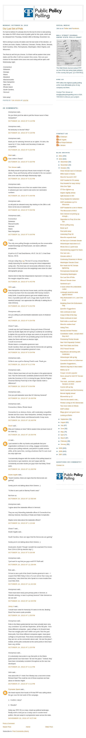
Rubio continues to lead (68, 318)
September (65, 419)
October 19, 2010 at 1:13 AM (21, 523)
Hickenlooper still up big (68, 357)
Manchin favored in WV (68, 177)
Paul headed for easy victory (70, 183)
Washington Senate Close (69, 262)
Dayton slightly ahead (67, 193)
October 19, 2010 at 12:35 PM (22, 601)
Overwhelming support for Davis (71, 250)
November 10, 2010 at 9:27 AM (22, 718)
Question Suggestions (68, 309)
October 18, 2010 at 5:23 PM (21, 150)
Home (28, 727)
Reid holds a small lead (68, 321)
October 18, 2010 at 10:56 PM (22, 435)
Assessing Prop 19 (66, 234)
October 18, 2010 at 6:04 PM (21, 234)
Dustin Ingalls (13, 475)
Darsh (10, 426)
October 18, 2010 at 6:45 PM (21, 282)
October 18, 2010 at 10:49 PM (22, 420)
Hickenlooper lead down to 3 (70, 243)
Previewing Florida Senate (69, 339)
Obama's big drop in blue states (71, 367)
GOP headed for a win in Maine (71, 208)
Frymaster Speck (14, 689)
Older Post (49, 727)
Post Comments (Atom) (20, 731)
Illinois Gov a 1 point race (69, 247)
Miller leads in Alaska (67, 174)
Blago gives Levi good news (70, 412)
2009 (61, 448)
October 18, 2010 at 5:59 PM (21, 210)
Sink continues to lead (68, 312)
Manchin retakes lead (67, 324)
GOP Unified (64, 409)
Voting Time (64, 327)
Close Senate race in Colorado (71, 171)
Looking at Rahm (66, 415)
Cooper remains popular (68, 373)
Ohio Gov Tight (65, 186)
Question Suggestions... (68, 363)
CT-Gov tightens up (67, 189)
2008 (61, 451)
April (62, 435)
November (64, 165)
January (64, 444)
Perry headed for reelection (69, 199)
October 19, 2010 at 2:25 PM (21, 647)
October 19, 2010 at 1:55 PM (21, 615)
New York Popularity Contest (70, 342)
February (64, 441)
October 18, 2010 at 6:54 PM (21, 320)
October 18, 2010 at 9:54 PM (21, 386)
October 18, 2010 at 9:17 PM (21, 364)
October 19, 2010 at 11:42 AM (22, 584)
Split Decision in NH (67, 196)
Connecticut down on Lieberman (71, 360)
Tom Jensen (12, 167)
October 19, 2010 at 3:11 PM (21, 667)
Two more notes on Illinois (69, 406)
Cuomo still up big (66, 387)
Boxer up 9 (64, 228)
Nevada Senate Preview (68, 331)
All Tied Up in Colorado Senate (71, 240)
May (62, 432)
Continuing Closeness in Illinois (71, 259)
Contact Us (60, 465)
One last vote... (65, 253)
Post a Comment (9, 723)
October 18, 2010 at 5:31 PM (21, 179)
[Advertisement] (71, 115)
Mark (10, 155)
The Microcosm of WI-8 (68, 211)
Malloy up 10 (64, 370)
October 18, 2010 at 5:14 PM (21, 121)
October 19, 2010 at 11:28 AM (22, 564)
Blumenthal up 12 (66, 396)
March (63, 438)
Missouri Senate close (68, 280)
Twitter (66, 28)
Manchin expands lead (68, 237)
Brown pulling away (67, 225)
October (64, 168)
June (62, 428)
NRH (10, 287)
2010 (61, 159)
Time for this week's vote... (69, 399)
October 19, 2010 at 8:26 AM (21, 553)
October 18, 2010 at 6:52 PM (21, 306)
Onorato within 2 (66, 256)
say (23, 261)
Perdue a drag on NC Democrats (71, 403)
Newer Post (7, 727)
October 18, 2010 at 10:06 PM (22, 398)
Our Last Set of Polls (67, 277)
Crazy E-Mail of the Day (68, 315)
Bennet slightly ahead (67, 393)
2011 (61, 156)
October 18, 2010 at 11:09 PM (22, 469)
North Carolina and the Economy (71, 390)
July (62, 425)
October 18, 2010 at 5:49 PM (21, 196)
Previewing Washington (68, 274)
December (64, 162)
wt (9, 440)
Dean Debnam (62, 137)
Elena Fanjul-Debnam (64, 142)
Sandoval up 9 (65, 283)
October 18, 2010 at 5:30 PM (21, 162)
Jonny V (11, 606)
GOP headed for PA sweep (69, 180)
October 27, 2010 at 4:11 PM (21, 684)
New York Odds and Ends (69, 345)
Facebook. (75, 28)
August (63, 422)
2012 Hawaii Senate (67, 349)
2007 (61, 454)
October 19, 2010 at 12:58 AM (22, 499)
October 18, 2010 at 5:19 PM (21, 133)
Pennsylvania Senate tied (69, 271)
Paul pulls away (65, 231)
